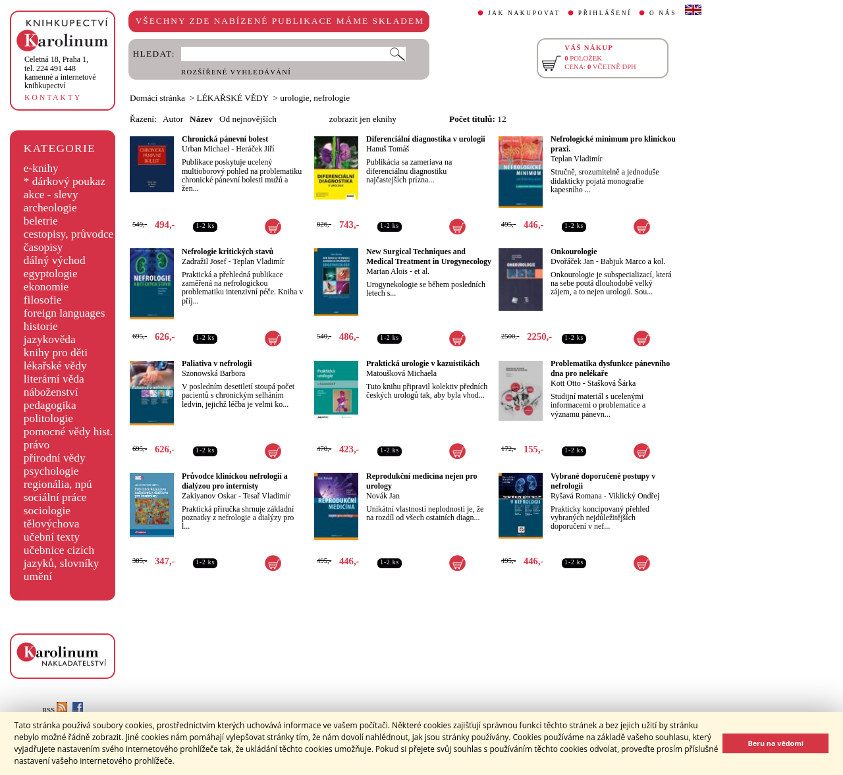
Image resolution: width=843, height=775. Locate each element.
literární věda (54, 379)
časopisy (43, 247)
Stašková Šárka (611, 383)
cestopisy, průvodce (69, 234)
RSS (54, 710)
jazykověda (50, 339)
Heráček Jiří (255, 148)
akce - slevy (51, 194)
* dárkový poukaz (64, 181)
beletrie (41, 221)
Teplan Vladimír (577, 158)
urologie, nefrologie (315, 98)
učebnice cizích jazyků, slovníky (61, 557)
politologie (48, 418)
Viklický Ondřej (634, 495)
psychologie (51, 471)
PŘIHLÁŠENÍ (605, 13)
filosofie (43, 300)
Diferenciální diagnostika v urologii (425, 139)
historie (41, 326)
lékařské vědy (55, 366)
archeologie (50, 207)
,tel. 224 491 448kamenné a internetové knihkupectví (60, 72)
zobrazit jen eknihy (362, 119)
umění (38, 576)
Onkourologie (574, 251)
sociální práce (55, 497)
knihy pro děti (56, 352)
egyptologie (51, 273)
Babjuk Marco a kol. (633, 261)
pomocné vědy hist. (68, 431)
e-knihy (41, 168)
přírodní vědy (55, 458)
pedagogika (50, 405)
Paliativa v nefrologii (217, 363)
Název (201, 119)
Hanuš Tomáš (387, 148)
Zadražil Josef (204, 261)
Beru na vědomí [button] (775, 743)
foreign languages (64, 313)
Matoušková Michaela (401, 373)
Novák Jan (383, 495)
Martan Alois (387, 271)
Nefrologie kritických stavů (227, 251)
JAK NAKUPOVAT (524, 13)
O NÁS (662, 13)
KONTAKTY (53, 97)
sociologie (47, 510)
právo (36, 445)
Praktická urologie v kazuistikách (422, 363)
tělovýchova (52, 524)
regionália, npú (58, 484)
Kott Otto (566, 383)
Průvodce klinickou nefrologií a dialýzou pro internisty (235, 481)
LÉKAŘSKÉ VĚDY (233, 98)
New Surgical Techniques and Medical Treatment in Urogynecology (428, 256)
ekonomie (46, 287)
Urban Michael (205, 148)
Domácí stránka (157, 98)
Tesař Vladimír (266, 495)
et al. (421, 271)
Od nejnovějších (248, 119)
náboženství (51, 392)
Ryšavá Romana (576, 495)
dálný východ (55, 260)
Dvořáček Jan (572, 261)
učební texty (52, 537)
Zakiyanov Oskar (209, 495)
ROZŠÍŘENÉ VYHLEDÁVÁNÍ (236, 72)
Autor (173, 119)
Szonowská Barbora (213, 373)
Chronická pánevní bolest (225, 139)
